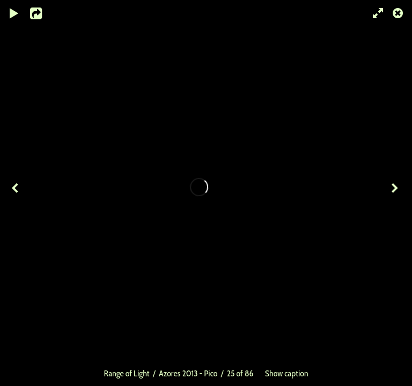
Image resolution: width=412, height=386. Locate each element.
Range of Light (127, 373)
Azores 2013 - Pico (188, 373)
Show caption (286, 373)
